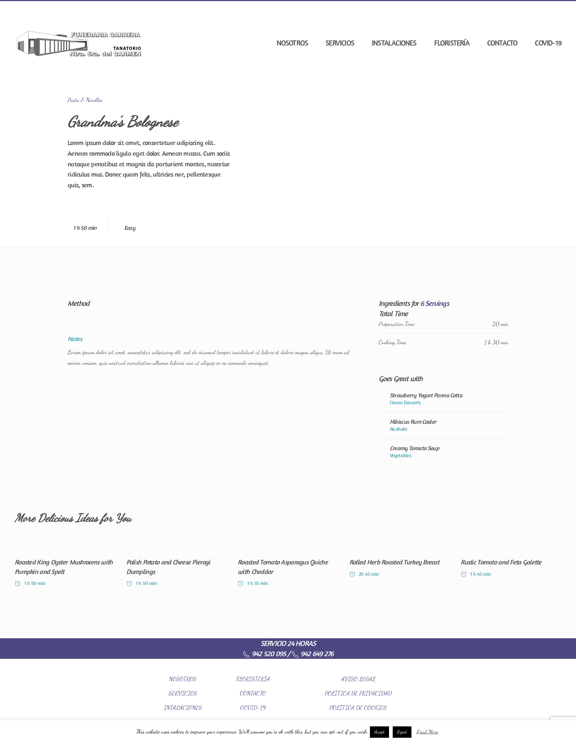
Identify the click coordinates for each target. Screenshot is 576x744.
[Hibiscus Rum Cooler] (443, 425)
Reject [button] (402, 732)
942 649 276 (312, 653)
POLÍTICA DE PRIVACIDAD (358, 693)
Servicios (339, 42)
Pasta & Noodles (85, 99)
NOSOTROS (183, 678)
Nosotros (292, 42)
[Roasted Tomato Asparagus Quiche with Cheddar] (288, 563)
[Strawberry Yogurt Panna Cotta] (443, 399)
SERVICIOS (183, 693)
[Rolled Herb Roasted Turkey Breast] (399, 563)
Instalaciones (394, 42)
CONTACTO (253, 693)
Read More (427, 731)
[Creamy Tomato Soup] (443, 451)
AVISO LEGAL (358, 678)
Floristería (451, 42)
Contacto (502, 42)
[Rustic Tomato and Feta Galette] (511, 563)
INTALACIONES (183, 707)
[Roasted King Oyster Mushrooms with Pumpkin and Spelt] (65, 563)
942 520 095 (264, 653)
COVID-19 (548, 42)
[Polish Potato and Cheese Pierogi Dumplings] (176, 563)
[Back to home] (79, 42)
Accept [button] (379, 732)
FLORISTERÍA (253, 678)
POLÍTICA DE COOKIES (358, 707)
